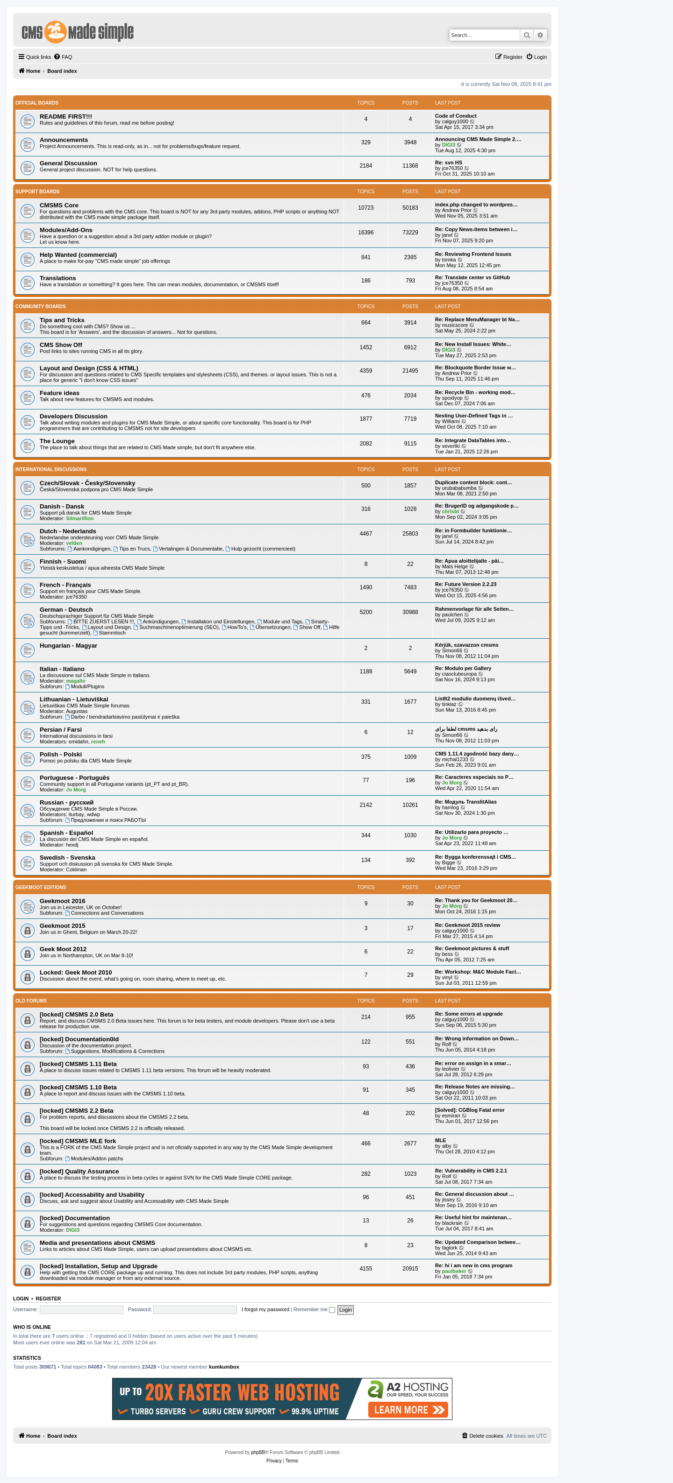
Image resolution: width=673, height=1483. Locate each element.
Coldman (76, 869)
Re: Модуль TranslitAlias (466, 802)
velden (74, 543)
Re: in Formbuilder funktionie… (473, 530)
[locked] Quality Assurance (79, 1171)
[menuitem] (62, 57)
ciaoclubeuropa (459, 674)
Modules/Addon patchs (94, 1158)
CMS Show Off (61, 344)
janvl (447, 235)
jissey (448, 1199)
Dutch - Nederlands (68, 531)
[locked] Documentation (75, 1218)
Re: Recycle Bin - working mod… (475, 392)
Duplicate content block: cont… (473, 482)
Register (48, 1298)
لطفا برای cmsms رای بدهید (466, 729)
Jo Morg (76, 789)
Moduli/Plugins (84, 686)
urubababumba (459, 488)
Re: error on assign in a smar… (473, 1063)
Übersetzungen (270, 627)
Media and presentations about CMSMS (97, 1242)
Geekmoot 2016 (63, 900)
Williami (451, 421)
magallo (76, 681)
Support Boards (37, 191)
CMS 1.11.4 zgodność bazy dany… (477, 753)
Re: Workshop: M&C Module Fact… (478, 972)
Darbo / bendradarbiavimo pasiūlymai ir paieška (122, 717)
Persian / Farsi (61, 729)
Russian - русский (66, 802)
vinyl (447, 977)
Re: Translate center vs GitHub (472, 277)
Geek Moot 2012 (63, 949)
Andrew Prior (457, 210)
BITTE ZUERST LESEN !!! (100, 621)
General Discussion (68, 163)
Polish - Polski (61, 754)
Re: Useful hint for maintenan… (473, 1217)
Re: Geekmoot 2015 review (467, 925)
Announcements (64, 139)
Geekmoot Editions (40, 887)
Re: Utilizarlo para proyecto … (471, 832)
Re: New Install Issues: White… (473, 344)
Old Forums (31, 1000)
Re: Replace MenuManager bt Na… (477, 319)
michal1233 (455, 759)
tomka (449, 259)
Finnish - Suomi (63, 561)
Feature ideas (59, 392)
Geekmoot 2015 (63, 925)
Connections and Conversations (104, 913)
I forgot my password (265, 1309)
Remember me (314, 1309)
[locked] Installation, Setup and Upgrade (99, 1266)
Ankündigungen (158, 621)
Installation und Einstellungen (217, 621)
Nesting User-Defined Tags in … (474, 415)
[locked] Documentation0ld (79, 1039)
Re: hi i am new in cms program (474, 1265)
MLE (440, 1140)
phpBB (258, 1452)
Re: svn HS (448, 162)
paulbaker (454, 1271)
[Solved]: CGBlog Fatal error (470, 1110)
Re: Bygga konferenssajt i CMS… (475, 857)
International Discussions (50, 469)
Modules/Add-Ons (66, 229)
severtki (451, 446)
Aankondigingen (88, 548)
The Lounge (57, 441)
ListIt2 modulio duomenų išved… (475, 698)
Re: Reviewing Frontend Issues (473, 254)
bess (447, 954)
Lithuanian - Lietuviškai (74, 699)
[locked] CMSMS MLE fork (78, 1140)
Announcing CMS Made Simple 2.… (478, 139)
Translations (58, 278)
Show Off (306, 627)
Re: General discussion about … (474, 1194)
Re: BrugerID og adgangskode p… (477, 505)
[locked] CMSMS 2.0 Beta (77, 1014)
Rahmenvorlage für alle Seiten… (474, 609)
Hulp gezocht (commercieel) (260, 548)
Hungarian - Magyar (68, 645)
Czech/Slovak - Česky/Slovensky (88, 483)
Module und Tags (279, 621)
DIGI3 (449, 145)
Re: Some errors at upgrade (469, 1014)
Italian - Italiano (62, 668)
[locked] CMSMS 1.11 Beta (78, 1063)
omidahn (78, 741)
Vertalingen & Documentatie (187, 548)
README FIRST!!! (66, 116)
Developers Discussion (73, 416)
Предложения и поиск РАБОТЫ (105, 820)
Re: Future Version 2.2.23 (465, 584)
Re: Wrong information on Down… (477, 1038)
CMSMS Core (59, 205)
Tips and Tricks (62, 320)
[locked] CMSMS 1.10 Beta (78, 1087)
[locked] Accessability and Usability (92, 1194)
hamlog (450, 807)
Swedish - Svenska (67, 857)
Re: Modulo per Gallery (463, 668)
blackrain (452, 1223)
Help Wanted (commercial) (78, 254)
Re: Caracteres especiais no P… (474, 777)
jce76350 (452, 168)
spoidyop (452, 398)
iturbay (76, 814)
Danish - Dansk (62, 506)
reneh (98, 741)
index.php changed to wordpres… (476, 204)
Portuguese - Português (74, 777)
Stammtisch (109, 633)
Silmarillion (79, 518)
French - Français (65, 584)
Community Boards (40, 306)
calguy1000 (455, 121)
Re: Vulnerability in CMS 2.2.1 (471, 1170)
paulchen (452, 614)
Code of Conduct (456, 116)
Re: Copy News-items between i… (476, 229)
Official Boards (36, 103)
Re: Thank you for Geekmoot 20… (476, 900)
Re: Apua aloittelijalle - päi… (469, 561)
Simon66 (452, 650)
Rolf (446, 1044)
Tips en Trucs (131, 548)
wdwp (93, 814)
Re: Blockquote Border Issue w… (475, 367)
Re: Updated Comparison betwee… (478, 1242)
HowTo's (234, 627)
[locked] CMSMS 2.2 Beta (77, 1110)
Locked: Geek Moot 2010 (76, 972)
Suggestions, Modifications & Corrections (115, 1051)
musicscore (455, 325)
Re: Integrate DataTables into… (473, 440)
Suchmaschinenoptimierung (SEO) (175, 627)
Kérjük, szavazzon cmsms (467, 645)
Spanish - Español (66, 832)
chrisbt (450, 511)
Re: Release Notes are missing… (475, 1086)
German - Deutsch (66, 609)
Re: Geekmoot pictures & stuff (472, 948)
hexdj (72, 844)
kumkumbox (224, 1367)
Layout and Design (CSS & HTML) (89, 368)
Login (21, 1298)
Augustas (76, 711)
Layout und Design (106, 627)
